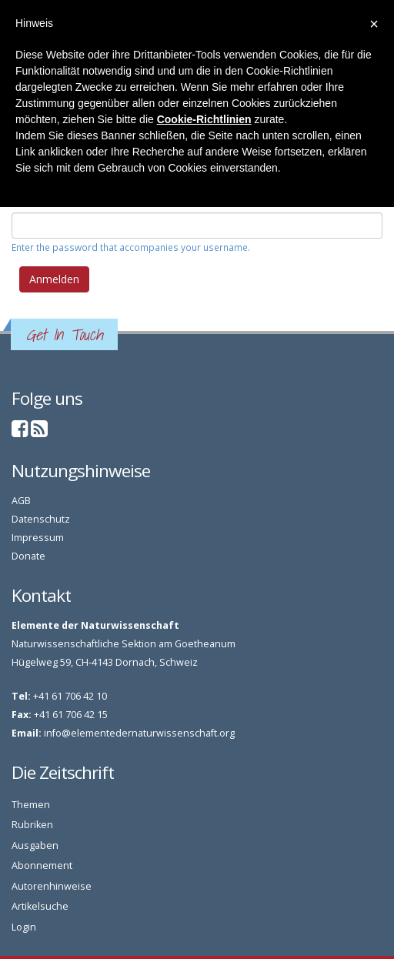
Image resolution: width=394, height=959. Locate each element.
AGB (21, 500)
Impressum (38, 537)
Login (24, 927)
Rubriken (32, 824)
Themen (31, 804)
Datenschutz (41, 519)
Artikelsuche (40, 906)
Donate (28, 556)
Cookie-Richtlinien (204, 119)
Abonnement (42, 865)
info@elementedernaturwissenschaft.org (139, 733)
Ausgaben (35, 845)
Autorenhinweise (52, 886)
